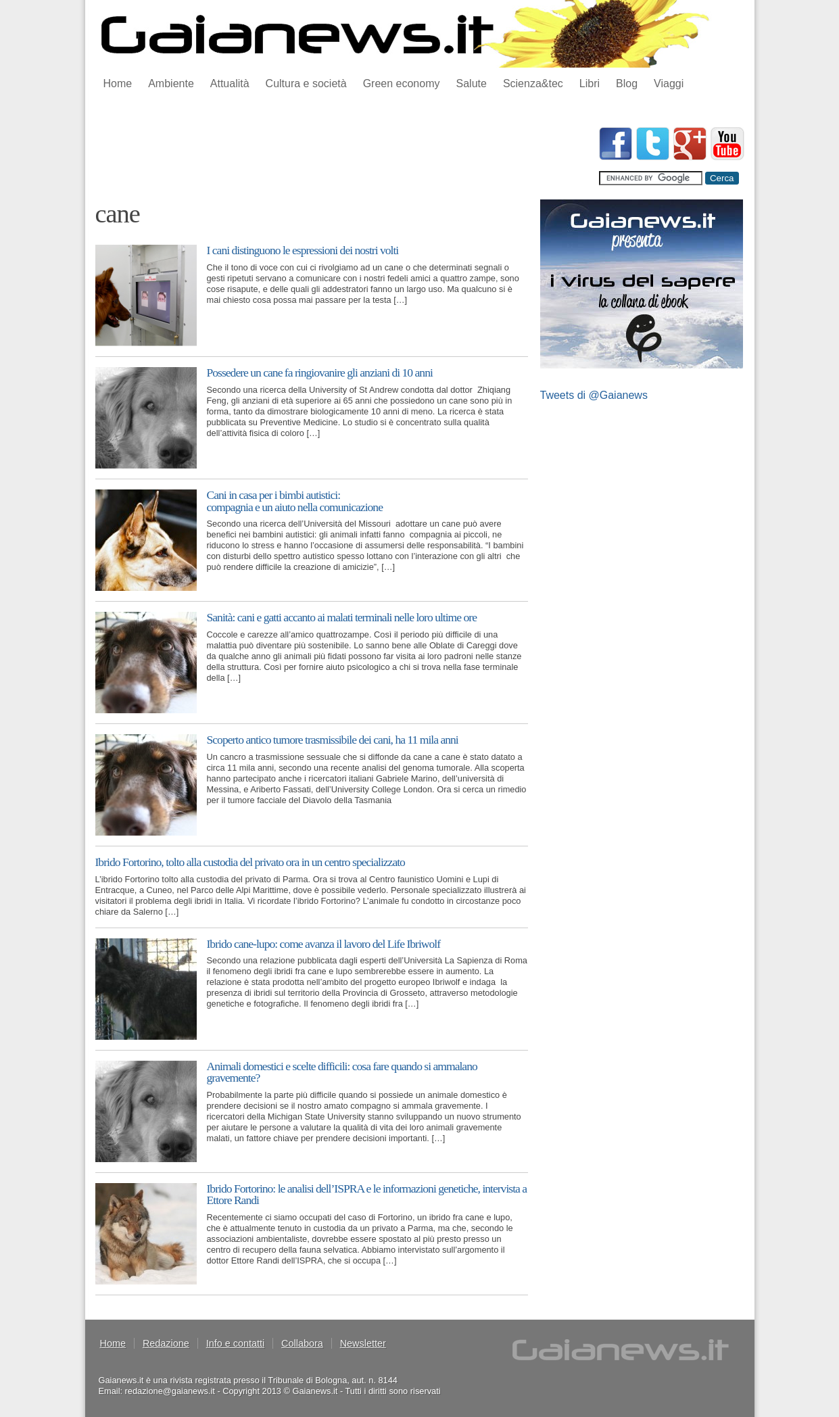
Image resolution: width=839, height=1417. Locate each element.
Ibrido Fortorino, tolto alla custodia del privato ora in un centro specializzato (250, 862)
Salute (471, 83)
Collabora (302, 1343)
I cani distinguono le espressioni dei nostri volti (303, 250)
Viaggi (669, 83)
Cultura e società (306, 83)
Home (118, 83)
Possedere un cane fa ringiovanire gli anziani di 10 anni (320, 372)
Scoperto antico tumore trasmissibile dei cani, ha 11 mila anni (332, 739)
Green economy (401, 83)
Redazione (166, 1343)
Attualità (229, 83)
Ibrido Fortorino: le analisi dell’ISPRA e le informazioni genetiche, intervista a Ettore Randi (367, 1194)
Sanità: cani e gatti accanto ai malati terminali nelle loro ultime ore (342, 617)
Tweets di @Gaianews (594, 395)
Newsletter (363, 1343)
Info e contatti (235, 1343)
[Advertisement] (341, 157)
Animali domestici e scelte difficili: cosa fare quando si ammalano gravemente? (342, 1072)
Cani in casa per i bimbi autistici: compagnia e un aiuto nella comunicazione (295, 501)
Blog (627, 83)
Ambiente (171, 83)
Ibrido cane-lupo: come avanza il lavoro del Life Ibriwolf (324, 944)
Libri (589, 83)
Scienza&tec (533, 83)
